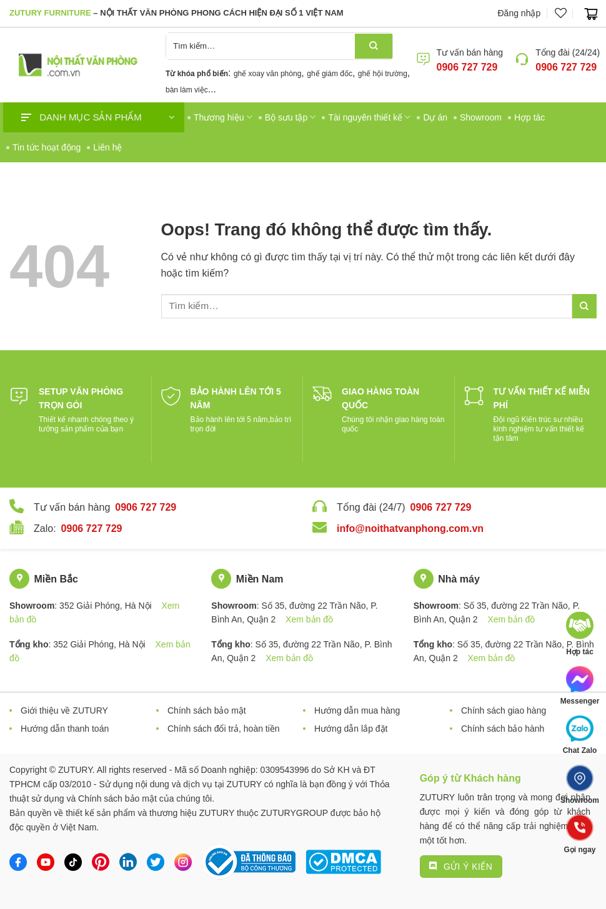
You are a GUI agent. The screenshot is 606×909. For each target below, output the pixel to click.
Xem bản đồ (309, 619)
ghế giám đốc (329, 73)
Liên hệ (107, 147)
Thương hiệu (223, 117)
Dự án (435, 117)
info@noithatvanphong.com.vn (410, 528)
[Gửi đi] (373, 46)
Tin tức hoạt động (46, 147)
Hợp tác (529, 117)
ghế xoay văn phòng (267, 73)
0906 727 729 (467, 67)
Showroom (481, 117)
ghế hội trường (382, 73)
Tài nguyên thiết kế (369, 117)
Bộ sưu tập (290, 117)
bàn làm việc (187, 90)
